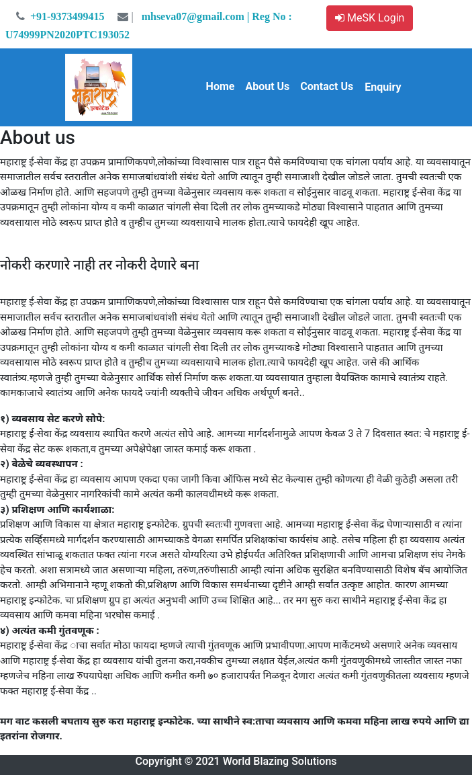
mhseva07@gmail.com (178, 16)
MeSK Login (369, 17)
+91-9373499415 (59, 16)
